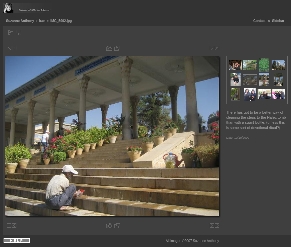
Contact (259, 21)
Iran (42, 21)
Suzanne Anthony (20, 21)
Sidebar (278, 21)
